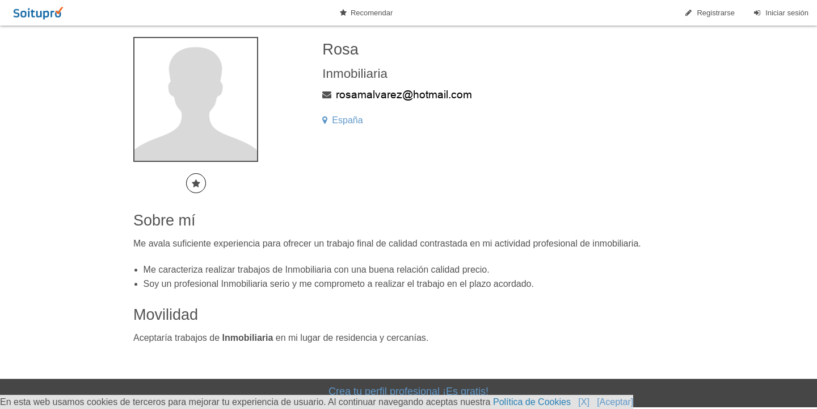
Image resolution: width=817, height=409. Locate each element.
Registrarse (709, 13)
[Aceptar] (615, 402)
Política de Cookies (532, 402)
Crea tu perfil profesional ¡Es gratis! (408, 391)
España (342, 120)
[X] (583, 402)
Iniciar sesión (780, 13)
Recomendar (366, 13)
